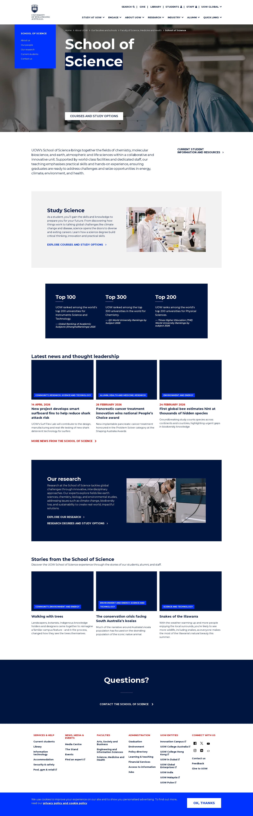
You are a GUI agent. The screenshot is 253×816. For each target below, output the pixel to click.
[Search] (128, 7)
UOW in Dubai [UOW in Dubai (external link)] (168, 759)
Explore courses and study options (75, 244)
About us (25, 40)
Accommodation (43, 759)
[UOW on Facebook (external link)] (195, 743)
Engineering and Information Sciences (110, 750)
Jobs (131, 772)
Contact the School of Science (124, 704)
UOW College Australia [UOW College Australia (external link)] (174, 746)
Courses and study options (94, 116)
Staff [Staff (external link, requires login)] (190, 6)
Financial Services (139, 762)
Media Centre (73, 744)
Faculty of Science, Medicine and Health (141, 30)
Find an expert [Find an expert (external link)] (74, 759)
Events (69, 754)
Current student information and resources (198, 151)
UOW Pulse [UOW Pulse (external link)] (167, 782)
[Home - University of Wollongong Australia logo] (40, 12)
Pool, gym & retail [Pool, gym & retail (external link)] (44, 769)
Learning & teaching (141, 757)
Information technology (40, 753)
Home (68, 30)
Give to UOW (200, 768)
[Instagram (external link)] (195, 750)
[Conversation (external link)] (208, 751)
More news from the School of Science (61, 441)
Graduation (135, 741)
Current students (29, 54)
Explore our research (64, 517)
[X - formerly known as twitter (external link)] (202, 743)
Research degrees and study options (75, 523)
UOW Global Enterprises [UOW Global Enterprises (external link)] (167, 766)
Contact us (26, 58)
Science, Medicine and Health (110, 758)
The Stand (71, 749)
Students (172, 6)
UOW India (166, 772)
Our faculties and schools (104, 30)
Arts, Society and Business (107, 743)
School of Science (34, 33)
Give (142, 6)
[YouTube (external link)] (208, 744)
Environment (136, 746)
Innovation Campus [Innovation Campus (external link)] (172, 741)
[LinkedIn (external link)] (202, 750)
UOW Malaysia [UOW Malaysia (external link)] (168, 777)
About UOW (81, 30)
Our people (27, 45)
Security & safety (43, 764)
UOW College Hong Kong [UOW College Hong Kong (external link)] (172, 753)
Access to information (142, 767)
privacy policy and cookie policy (65, 803)
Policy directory (138, 751)
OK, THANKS (204, 803)
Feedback (198, 763)
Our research (28, 49)
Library (155, 6)
